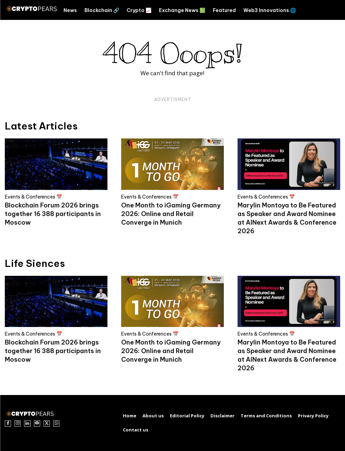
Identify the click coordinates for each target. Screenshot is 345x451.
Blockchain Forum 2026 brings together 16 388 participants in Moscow (53, 213)
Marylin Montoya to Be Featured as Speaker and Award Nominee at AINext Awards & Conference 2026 (287, 355)
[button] (324, 9)
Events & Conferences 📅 (33, 196)
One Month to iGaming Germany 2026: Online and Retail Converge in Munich (171, 213)
